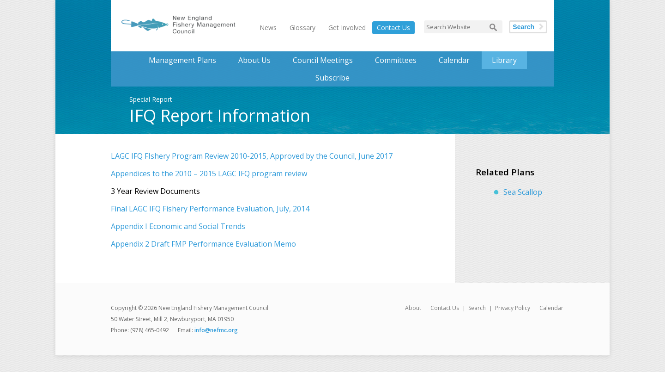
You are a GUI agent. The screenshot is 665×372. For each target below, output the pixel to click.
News (268, 27)
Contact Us (393, 27)
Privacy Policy (512, 308)
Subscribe (332, 78)
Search (523, 27)
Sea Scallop (522, 192)
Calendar (454, 60)
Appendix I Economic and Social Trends (178, 226)
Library (504, 60)
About (413, 308)
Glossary (302, 27)
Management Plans (182, 60)
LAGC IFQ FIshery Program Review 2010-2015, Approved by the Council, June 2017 (252, 156)
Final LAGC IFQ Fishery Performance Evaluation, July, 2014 (210, 209)
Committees (396, 60)
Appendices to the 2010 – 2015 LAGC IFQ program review (209, 173)
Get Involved (347, 27)
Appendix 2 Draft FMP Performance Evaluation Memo (203, 244)
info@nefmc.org (216, 330)
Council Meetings (323, 60)
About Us (254, 60)
